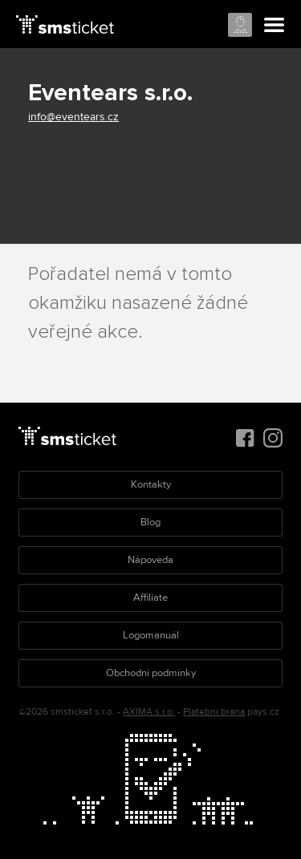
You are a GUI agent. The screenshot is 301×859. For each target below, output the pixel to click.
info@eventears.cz (73, 117)
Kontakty (151, 484)
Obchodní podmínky (151, 673)
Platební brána (214, 712)
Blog (150, 522)
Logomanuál (151, 635)
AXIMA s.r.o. (149, 712)
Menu (274, 26)
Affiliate (150, 597)
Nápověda (150, 559)
